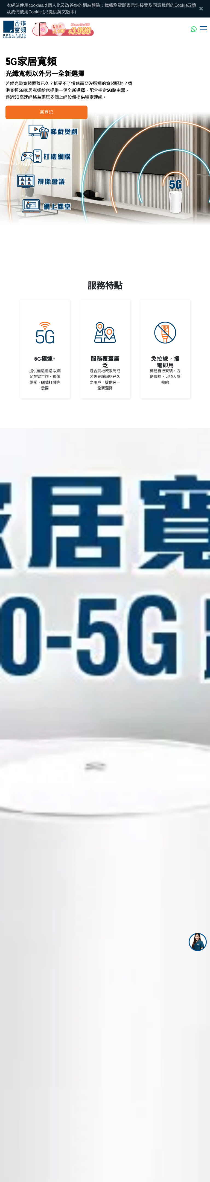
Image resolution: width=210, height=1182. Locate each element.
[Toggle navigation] (203, 29)
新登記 (46, 112)
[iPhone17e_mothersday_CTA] (63, 29)
